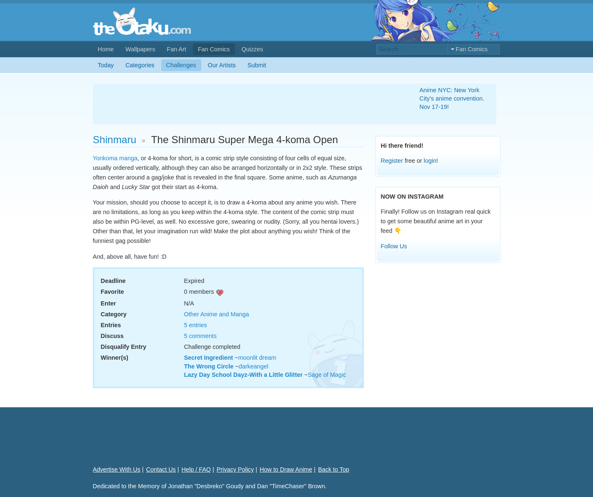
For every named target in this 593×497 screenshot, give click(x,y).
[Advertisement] (246, 104)
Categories (140, 65)
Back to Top (333, 469)
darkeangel (253, 366)
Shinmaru (115, 139)
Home (106, 49)
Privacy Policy (235, 469)
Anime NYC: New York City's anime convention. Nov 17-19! (452, 98)
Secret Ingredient (208, 357)
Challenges (181, 65)
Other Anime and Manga (216, 314)
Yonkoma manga (115, 158)
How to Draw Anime (286, 469)
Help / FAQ (196, 469)
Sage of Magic (327, 374)
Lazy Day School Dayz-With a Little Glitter (243, 374)
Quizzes (252, 49)
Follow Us (394, 246)
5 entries (195, 325)
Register (392, 160)
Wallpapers (140, 49)
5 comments (200, 336)
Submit (257, 65)
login (430, 160)
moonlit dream (257, 357)
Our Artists (222, 65)
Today (106, 65)
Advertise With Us (116, 469)
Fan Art (176, 49)
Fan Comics (214, 49)
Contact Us (161, 469)
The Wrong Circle (209, 366)
